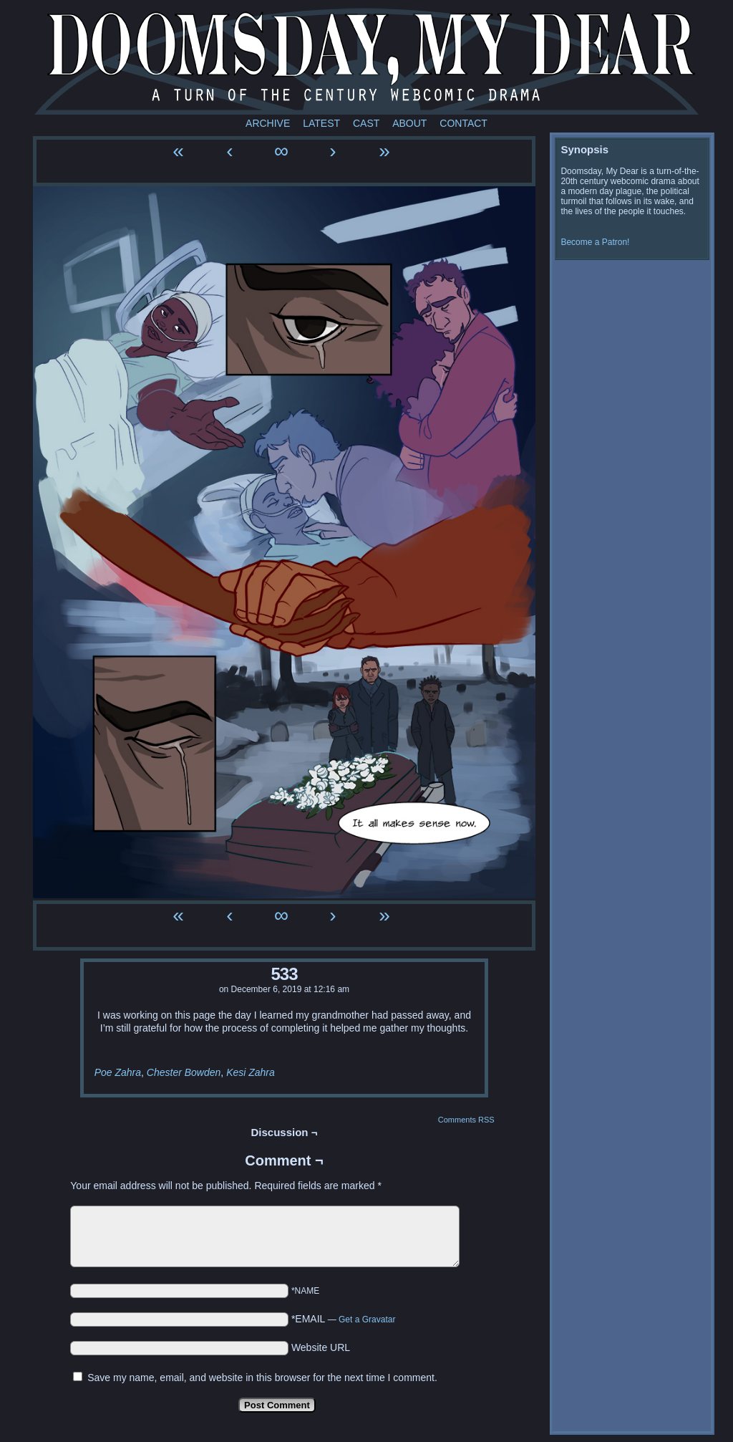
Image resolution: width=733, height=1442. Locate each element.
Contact (463, 123)
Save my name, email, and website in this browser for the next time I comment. (262, 1377)
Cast (366, 123)
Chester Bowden (184, 1072)
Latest (321, 123)
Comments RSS (466, 1119)
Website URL (320, 1347)
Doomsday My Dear (366, 61)
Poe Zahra (117, 1072)
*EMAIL (343, 1319)
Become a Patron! (594, 242)
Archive (268, 123)
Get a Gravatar (367, 1319)
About (409, 123)
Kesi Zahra (250, 1072)
